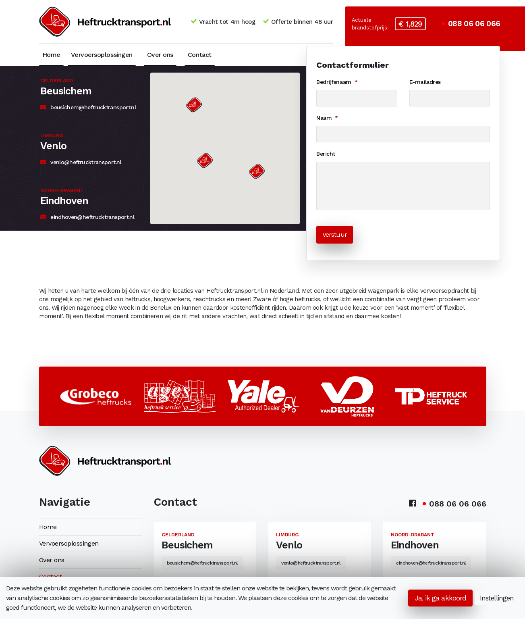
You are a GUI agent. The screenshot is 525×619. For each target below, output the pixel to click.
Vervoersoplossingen (102, 54)
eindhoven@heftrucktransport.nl (87, 217)
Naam (327, 118)
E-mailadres (425, 82)
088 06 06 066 (471, 23)
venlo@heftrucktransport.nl (80, 162)
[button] (194, 105)
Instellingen (497, 598)
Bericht (325, 153)
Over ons (160, 54)
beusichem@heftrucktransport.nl (88, 107)
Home (51, 54)
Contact (200, 54)
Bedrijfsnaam (336, 82)
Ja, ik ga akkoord (440, 598)
